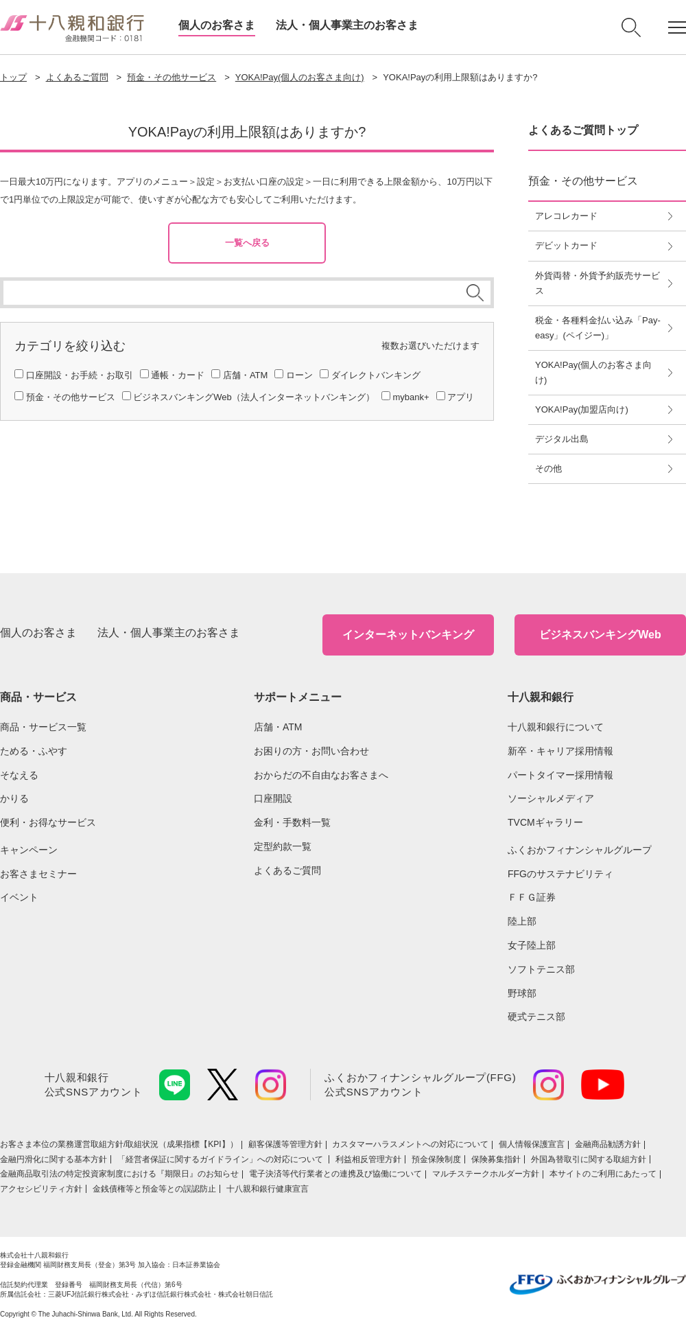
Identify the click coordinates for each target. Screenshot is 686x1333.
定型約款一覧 (282, 846)
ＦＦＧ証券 (532, 897)
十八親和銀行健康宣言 (267, 1189)
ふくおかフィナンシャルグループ (580, 849)
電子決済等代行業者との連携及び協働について (335, 1174)
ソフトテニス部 (541, 969)
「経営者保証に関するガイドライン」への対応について (221, 1159)
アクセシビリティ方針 (41, 1189)
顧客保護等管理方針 (285, 1144)
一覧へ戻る (247, 242)
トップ (13, 77)
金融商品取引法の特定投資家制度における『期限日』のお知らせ (119, 1174)
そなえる (19, 774)
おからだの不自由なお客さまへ (321, 774)
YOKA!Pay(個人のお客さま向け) (299, 77)
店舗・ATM (245, 375)
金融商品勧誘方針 (608, 1144)
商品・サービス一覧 (43, 726)
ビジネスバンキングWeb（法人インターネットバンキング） (254, 397)
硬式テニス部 (536, 1016)
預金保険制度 (436, 1159)
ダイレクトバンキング (376, 375)
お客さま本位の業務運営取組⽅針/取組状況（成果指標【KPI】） (119, 1144)
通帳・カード (177, 375)
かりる (14, 798)
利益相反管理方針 (368, 1159)
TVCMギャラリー (545, 822)
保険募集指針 (496, 1159)
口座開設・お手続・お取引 (79, 375)
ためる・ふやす (33, 750)
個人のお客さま (216, 25)
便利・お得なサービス (48, 822)
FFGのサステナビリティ (560, 873)
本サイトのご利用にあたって (603, 1174)
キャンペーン (29, 849)
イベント (19, 897)
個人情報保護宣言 (532, 1144)
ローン (299, 375)
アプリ (460, 397)
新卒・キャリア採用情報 (560, 750)
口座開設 (273, 798)
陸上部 (522, 921)
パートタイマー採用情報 (560, 774)
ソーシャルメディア (551, 798)
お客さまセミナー (38, 873)
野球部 (522, 993)
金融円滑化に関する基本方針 (53, 1159)
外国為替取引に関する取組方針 (588, 1159)
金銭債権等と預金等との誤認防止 (154, 1189)
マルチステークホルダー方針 (485, 1174)
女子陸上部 (532, 945)
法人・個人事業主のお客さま (347, 25)
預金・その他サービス (171, 77)
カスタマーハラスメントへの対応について (410, 1144)
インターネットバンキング (408, 634)
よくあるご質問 (77, 77)
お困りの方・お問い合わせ (311, 750)
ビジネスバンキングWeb (600, 634)
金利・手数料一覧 (292, 822)
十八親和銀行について (556, 726)
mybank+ (410, 397)
